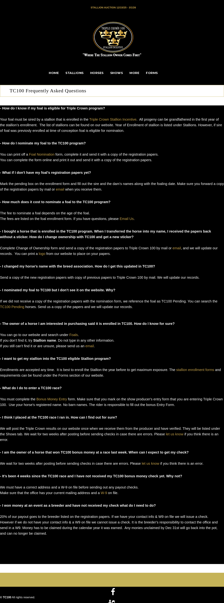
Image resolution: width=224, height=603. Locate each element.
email (60, 189)
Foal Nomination (42, 154)
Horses (97, 72)
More (134, 72)
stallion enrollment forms (195, 369)
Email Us (127, 218)
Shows (116, 72)
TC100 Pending (12, 306)
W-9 (104, 492)
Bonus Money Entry (51, 399)
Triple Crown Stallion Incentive (112, 119)
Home (54, 72)
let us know (174, 434)
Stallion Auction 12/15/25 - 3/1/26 (113, 7)
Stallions (74, 72)
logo (42, 253)
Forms (152, 72)
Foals (73, 334)
